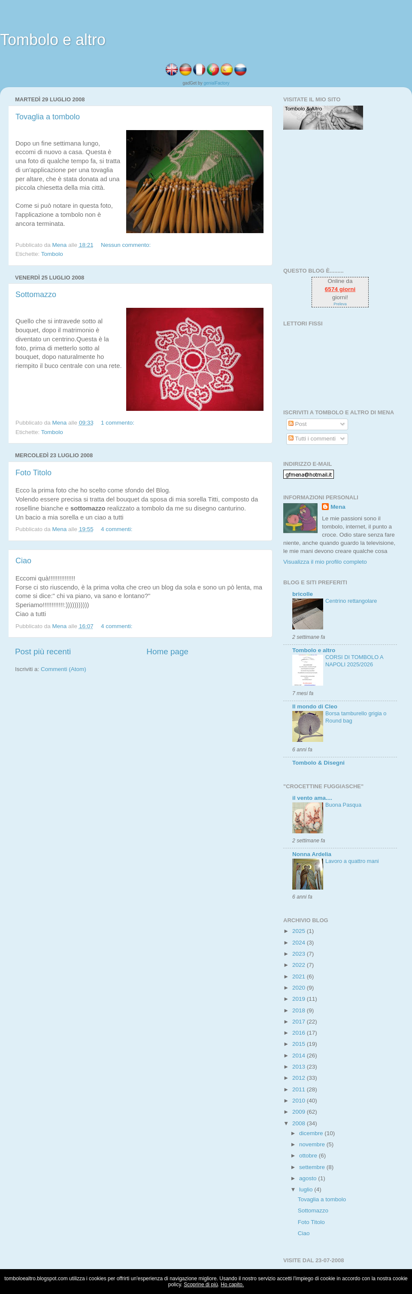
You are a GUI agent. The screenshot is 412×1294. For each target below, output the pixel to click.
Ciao (23, 560)
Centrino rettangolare (351, 601)
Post (297, 424)
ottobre (309, 1155)
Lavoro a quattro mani (352, 861)
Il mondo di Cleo (314, 706)
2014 (299, 1055)
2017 (299, 1021)
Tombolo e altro (53, 40)
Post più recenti (43, 651)
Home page (167, 651)
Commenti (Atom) (63, 669)
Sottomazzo (35, 294)
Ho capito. (232, 1285)
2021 (299, 976)
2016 (299, 1033)
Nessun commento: (126, 245)
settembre (313, 1167)
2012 (299, 1078)
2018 (299, 1010)
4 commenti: (117, 529)
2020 (299, 987)
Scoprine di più (201, 1285)
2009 (299, 1112)
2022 (299, 965)
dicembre (311, 1133)
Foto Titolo (33, 472)
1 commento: (118, 422)
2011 (299, 1089)
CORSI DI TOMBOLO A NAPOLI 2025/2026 (354, 661)
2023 (299, 954)
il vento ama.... (312, 798)
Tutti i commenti (312, 438)
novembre (313, 1144)
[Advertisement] (337, 198)
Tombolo (52, 254)
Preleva (340, 304)
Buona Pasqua (343, 805)
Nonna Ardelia (311, 854)
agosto (308, 1178)
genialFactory (216, 83)
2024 (299, 942)
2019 (299, 999)
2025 (299, 931)
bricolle (302, 594)
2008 (299, 1123)
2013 (299, 1066)
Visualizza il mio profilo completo (325, 562)
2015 (299, 1044)
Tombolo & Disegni (318, 762)
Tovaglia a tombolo (47, 116)
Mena (337, 507)
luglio (306, 1189)
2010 (299, 1100)
